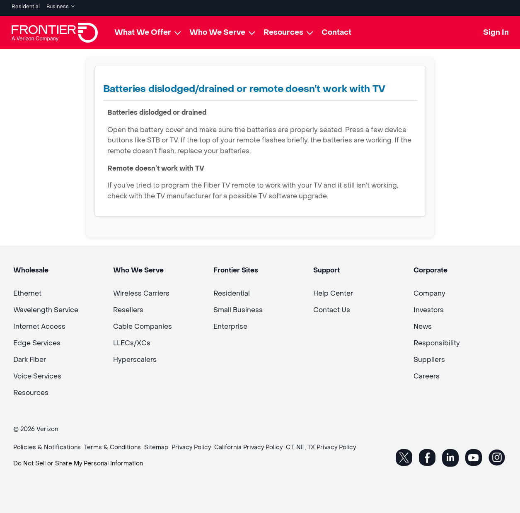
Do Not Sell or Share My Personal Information (78, 461)
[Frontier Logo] (55, 29)
